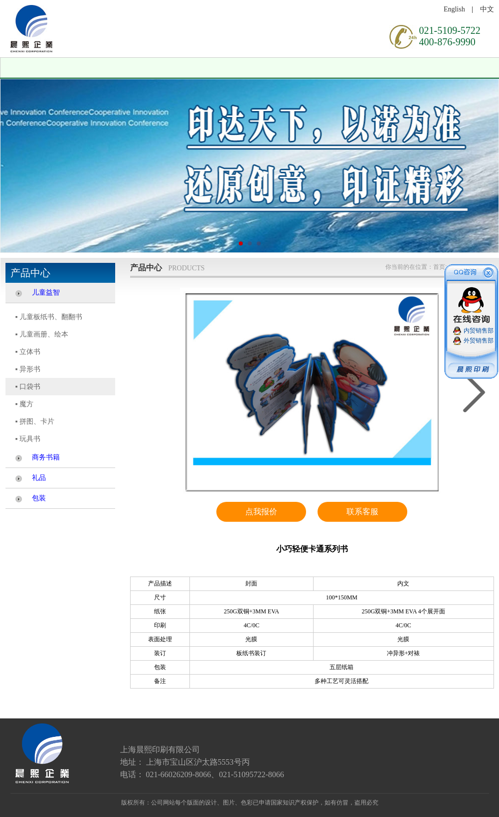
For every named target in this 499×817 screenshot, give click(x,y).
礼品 (39, 477)
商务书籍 (46, 457)
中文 (487, 9)
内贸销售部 (479, 330)
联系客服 (362, 511)
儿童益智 (46, 292)
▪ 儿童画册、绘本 (41, 334)
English (454, 9)
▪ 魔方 (24, 404)
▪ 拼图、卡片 (34, 421)
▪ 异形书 (27, 369)
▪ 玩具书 (27, 439)
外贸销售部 (479, 340)
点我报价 (261, 511)
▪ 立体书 (27, 351)
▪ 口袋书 (27, 386)
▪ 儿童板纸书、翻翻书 (48, 317)
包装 (39, 498)
